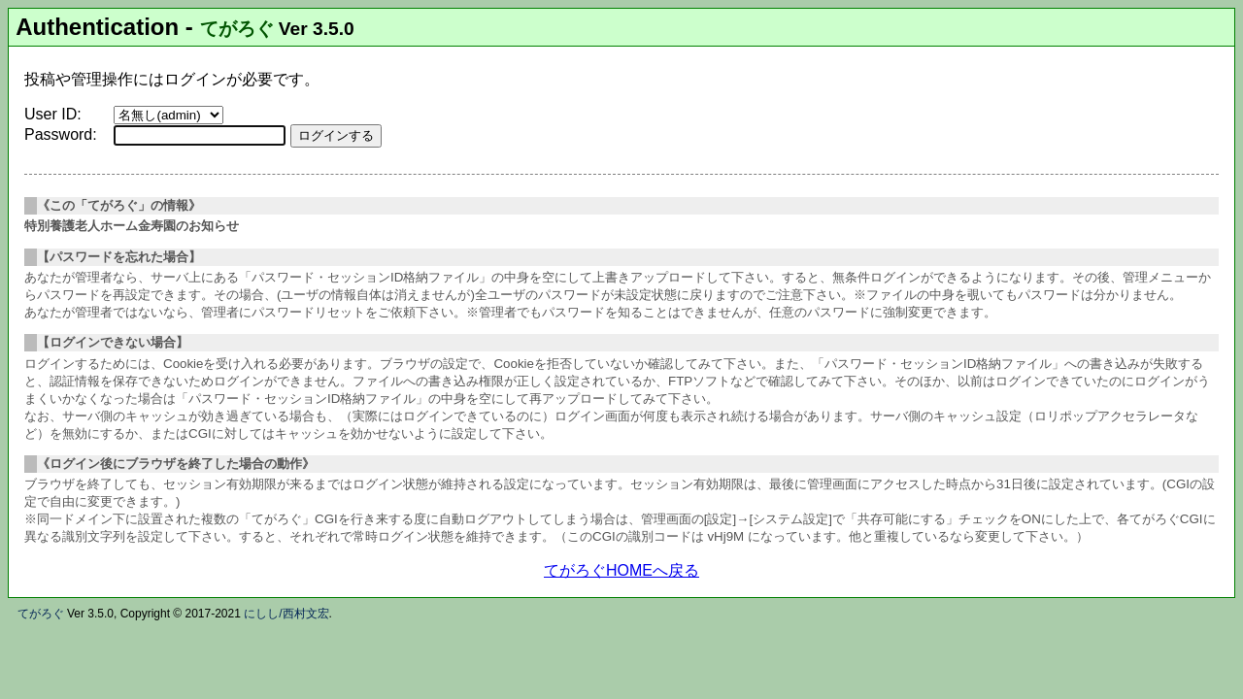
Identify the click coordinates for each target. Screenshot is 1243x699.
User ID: (53, 114)
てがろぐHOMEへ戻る (621, 570)
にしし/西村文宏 (286, 613)
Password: (60, 134)
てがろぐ (237, 28)
